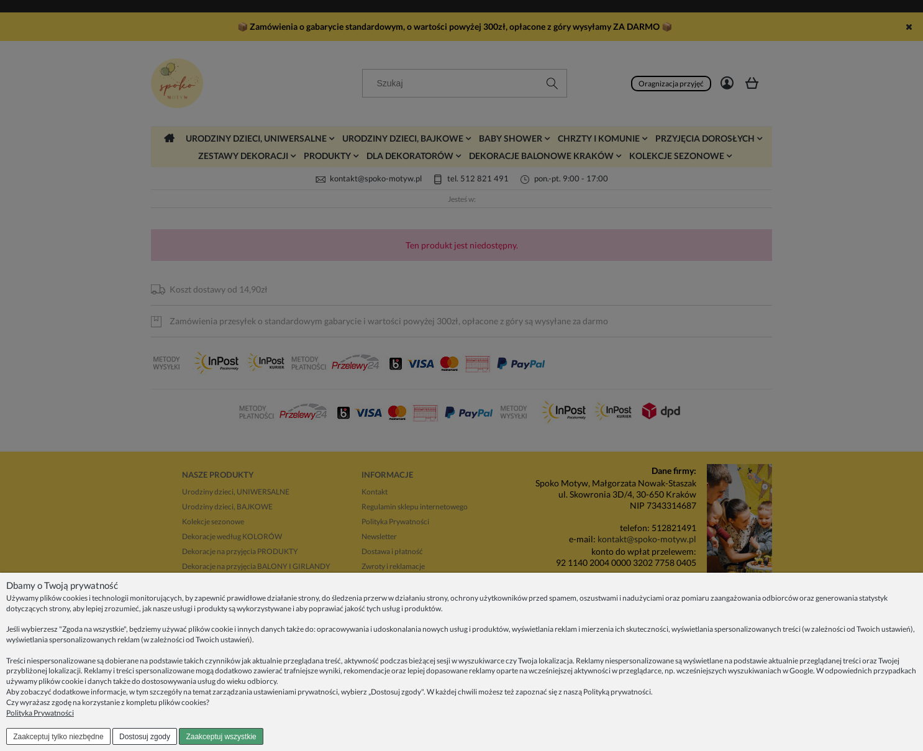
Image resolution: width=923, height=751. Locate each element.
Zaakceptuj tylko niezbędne (58, 736)
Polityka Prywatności (40, 712)
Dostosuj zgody (144, 736)
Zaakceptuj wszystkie (221, 736)
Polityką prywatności (617, 691)
